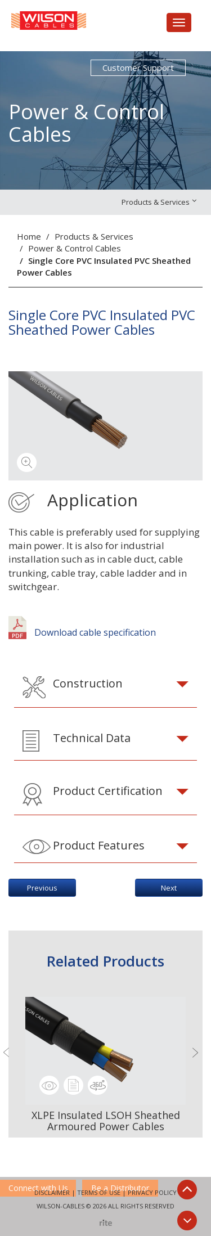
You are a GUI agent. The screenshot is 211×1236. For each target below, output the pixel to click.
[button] (105, 687)
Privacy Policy (152, 1192)
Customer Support (138, 67)
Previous (42, 888)
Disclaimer (52, 1192)
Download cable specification (94, 632)
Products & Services (94, 236)
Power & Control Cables (74, 248)
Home (29, 236)
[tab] (105, 687)
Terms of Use (98, 1192)
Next (169, 888)
